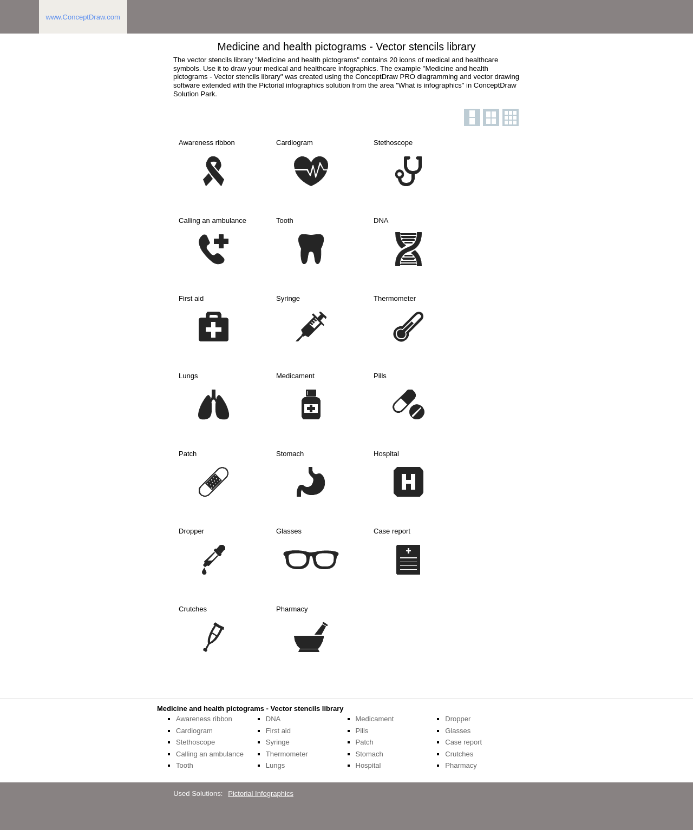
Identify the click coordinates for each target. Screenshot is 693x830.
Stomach (369, 754)
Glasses (457, 731)
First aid (278, 731)
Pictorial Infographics (260, 793)
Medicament (375, 719)
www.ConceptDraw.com (83, 17)
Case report (463, 742)
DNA (273, 719)
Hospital (368, 765)
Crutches (459, 754)
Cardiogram (194, 731)
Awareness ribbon (204, 719)
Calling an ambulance (210, 754)
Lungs (275, 765)
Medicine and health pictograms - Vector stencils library (250, 708)
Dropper (457, 719)
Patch (365, 742)
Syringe (278, 742)
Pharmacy (461, 765)
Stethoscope (195, 742)
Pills (362, 731)
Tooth (184, 765)
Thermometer (287, 754)
